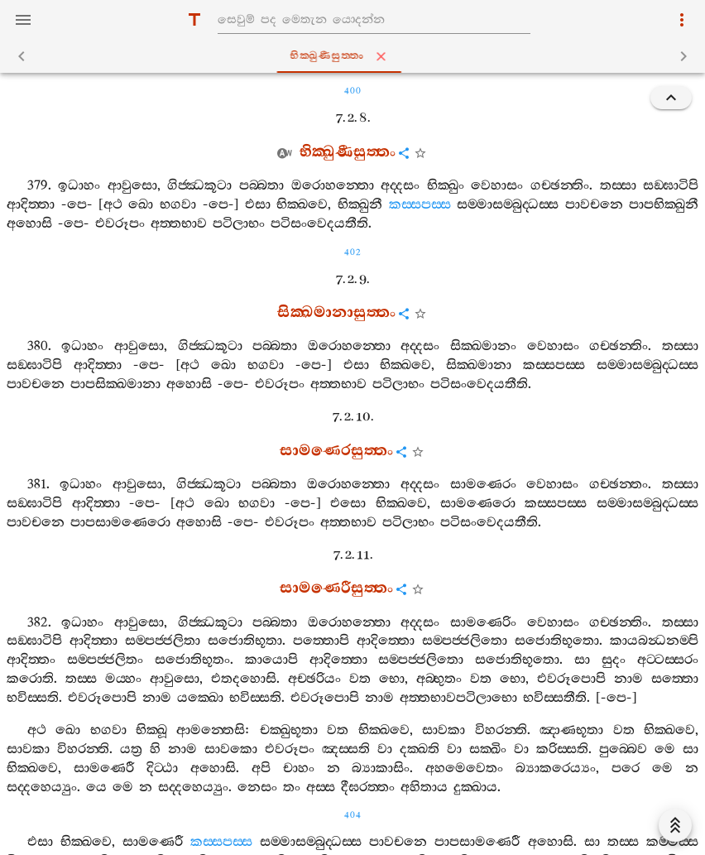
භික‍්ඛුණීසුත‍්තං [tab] (356, 56)
